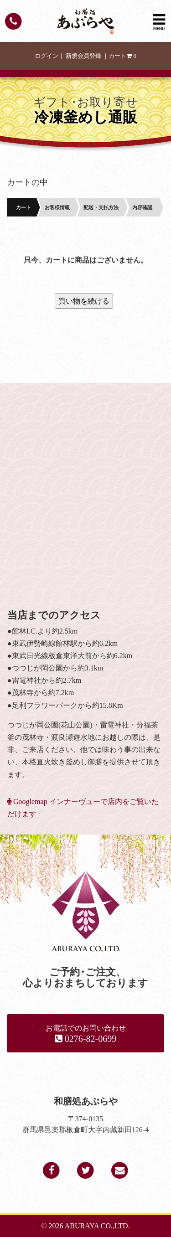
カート (122, 56)
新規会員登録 (83, 56)
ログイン (46, 56)
